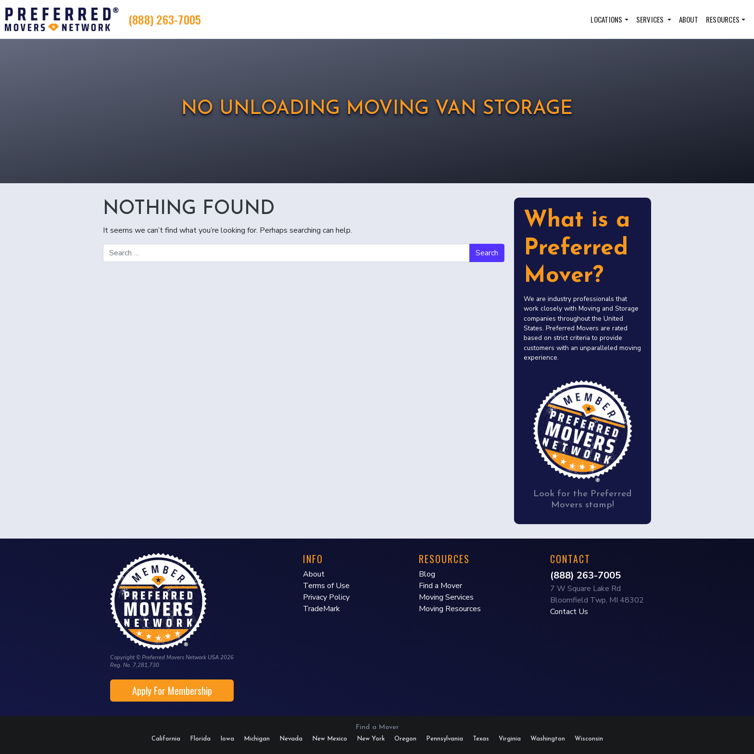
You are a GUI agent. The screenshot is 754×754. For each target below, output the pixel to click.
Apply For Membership (172, 690)
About (688, 19)
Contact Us (569, 611)
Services (651, 19)
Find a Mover (440, 585)
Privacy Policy (326, 597)
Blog (427, 574)
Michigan (257, 739)
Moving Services (446, 597)
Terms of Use (326, 585)
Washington (547, 739)
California (165, 739)
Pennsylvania (444, 739)
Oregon (405, 739)
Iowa (227, 739)
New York (371, 739)
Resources (723, 19)
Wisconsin (589, 739)
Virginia (510, 739)
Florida (200, 739)
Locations (606, 19)
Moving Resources (450, 608)
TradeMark (321, 608)
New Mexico (329, 739)
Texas (481, 739)
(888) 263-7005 (164, 19)
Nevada (290, 739)
